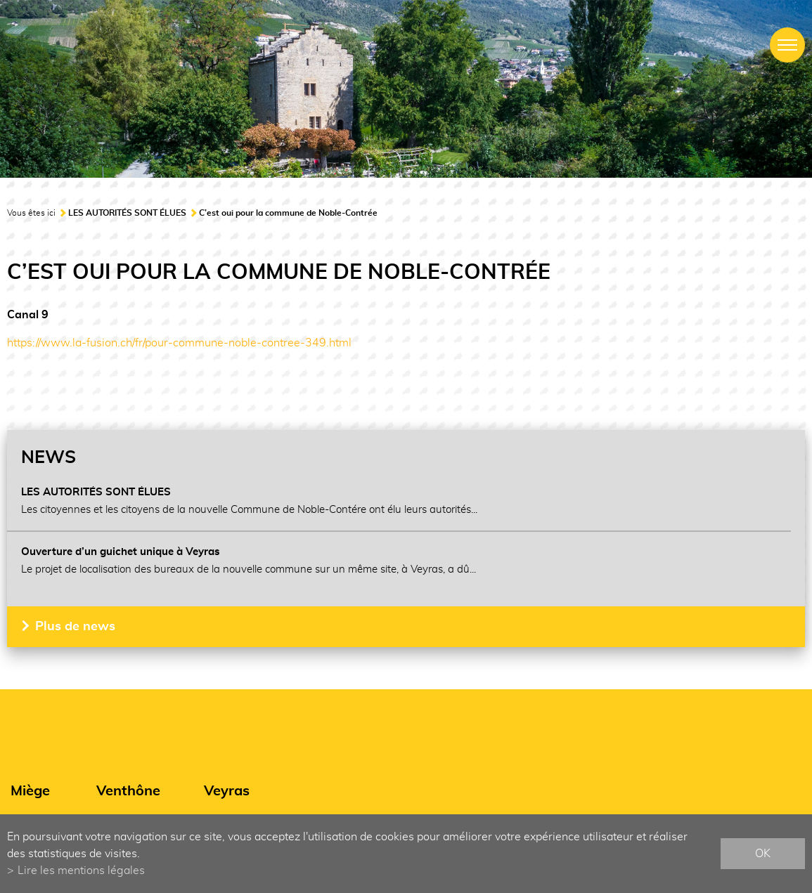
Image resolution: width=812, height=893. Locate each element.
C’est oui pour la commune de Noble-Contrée (288, 213)
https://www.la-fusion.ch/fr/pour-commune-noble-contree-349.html (179, 342)
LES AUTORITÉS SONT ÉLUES (127, 213)
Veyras (227, 791)
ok (763, 853)
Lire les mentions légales (81, 870)
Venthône (128, 791)
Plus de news (75, 626)
